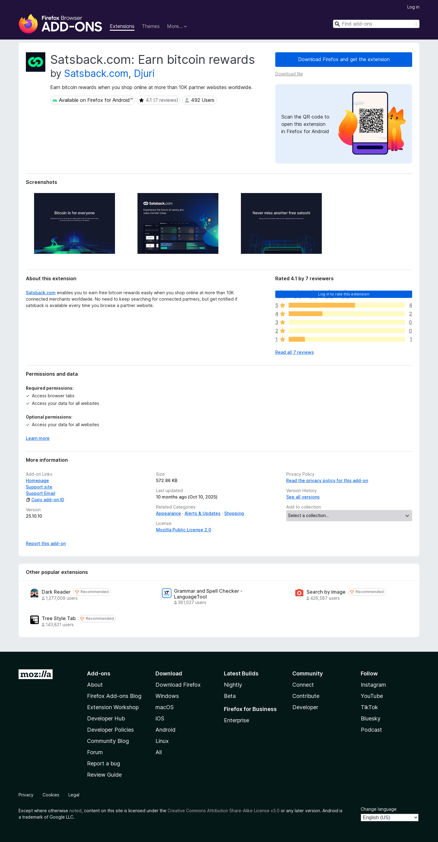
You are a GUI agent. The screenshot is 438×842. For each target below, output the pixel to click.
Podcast (371, 729)
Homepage (37, 480)
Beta (230, 696)
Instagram (373, 685)
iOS (159, 718)
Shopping (234, 513)
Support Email (40, 493)
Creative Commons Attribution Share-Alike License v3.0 (224, 810)
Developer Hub (106, 718)
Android (165, 729)
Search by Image (326, 592)
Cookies (51, 794)
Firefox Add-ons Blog (114, 696)
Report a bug (103, 763)
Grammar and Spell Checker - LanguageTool (208, 594)
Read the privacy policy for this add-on (327, 480)
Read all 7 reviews (294, 352)
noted (75, 810)
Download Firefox (178, 685)
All (158, 752)
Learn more (38, 438)
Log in (413, 6)
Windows (167, 696)
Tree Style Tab (59, 618)
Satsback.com (96, 73)
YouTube (372, 696)
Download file (289, 73)
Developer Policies (110, 729)
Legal (73, 794)
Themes (151, 26)
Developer (305, 707)
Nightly (233, 685)
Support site (39, 486)
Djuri (144, 73)
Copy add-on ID (45, 499)
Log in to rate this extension (343, 294)
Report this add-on (46, 543)
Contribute (305, 696)
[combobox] (376, 24)
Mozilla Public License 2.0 (183, 529)
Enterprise (236, 720)
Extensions (122, 26)
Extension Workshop (113, 707)
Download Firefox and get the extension (344, 59)
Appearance (168, 513)
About (95, 685)
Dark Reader (56, 592)
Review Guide (104, 774)
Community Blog (108, 741)
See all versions (303, 496)
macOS (164, 707)
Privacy (26, 794)
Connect (303, 685)
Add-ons (98, 673)
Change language (379, 809)
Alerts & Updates (203, 513)
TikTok (369, 707)
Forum (95, 752)
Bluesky (371, 718)
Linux (162, 741)
